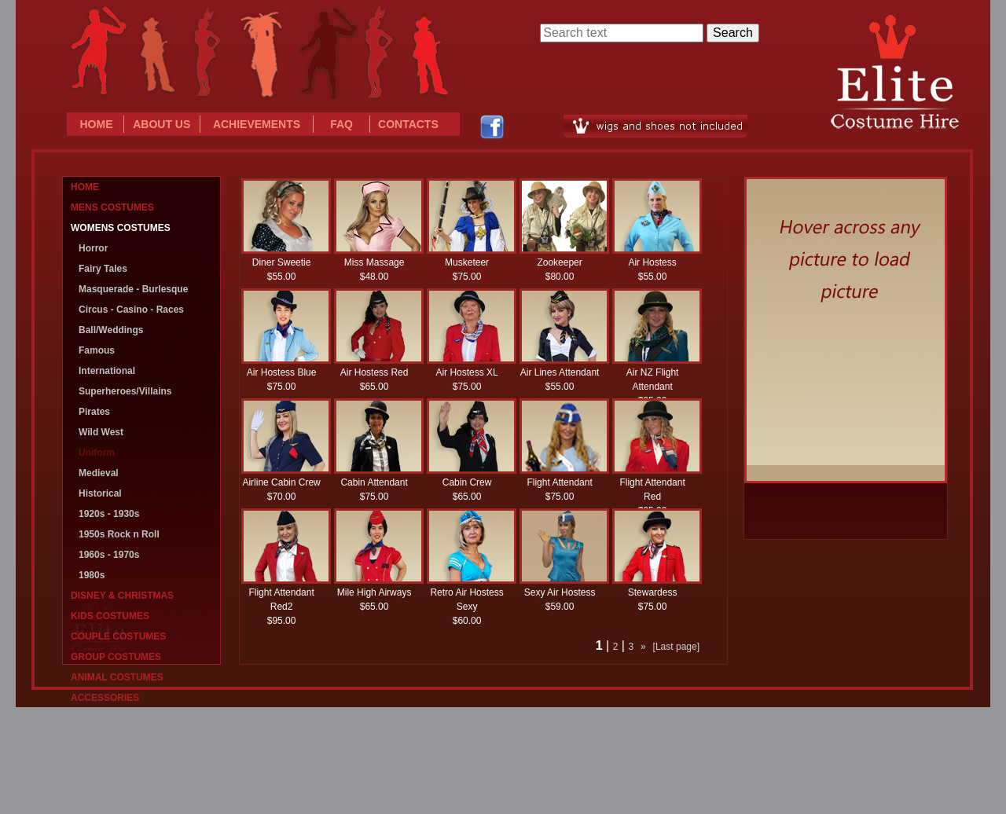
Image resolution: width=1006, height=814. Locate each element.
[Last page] (676, 646)
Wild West (101, 432)
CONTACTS (408, 124)
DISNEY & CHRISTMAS (122, 595)
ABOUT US (161, 124)
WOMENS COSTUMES (121, 227)
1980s (92, 575)
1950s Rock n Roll (119, 534)
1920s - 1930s (109, 513)
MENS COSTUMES (112, 207)
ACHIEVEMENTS (256, 124)
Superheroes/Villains (125, 391)
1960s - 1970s (109, 554)
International (107, 370)
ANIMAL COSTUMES (117, 677)
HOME (96, 124)
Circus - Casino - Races (131, 309)
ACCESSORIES (105, 697)
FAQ (341, 124)
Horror (93, 248)
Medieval (99, 473)
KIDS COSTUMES (110, 616)
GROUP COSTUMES (116, 656)
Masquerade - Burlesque (133, 289)
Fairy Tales (103, 268)
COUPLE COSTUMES (118, 636)
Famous (97, 350)
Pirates (94, 411)
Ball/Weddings (111, 330)
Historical (100, 493)
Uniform (97, 452)
